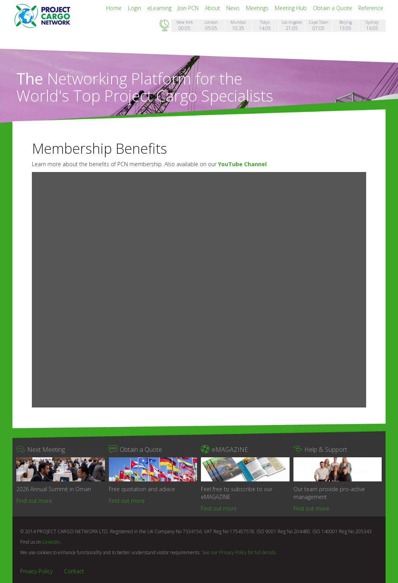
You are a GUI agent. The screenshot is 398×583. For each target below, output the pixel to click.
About (213, 8)
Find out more (34, 500)
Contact (74, 571)
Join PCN (189, 8)
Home (114, 8)
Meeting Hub (291, 8)
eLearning (160, 8)
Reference (370, 8)
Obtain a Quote (333, 8)
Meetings (258, 8)
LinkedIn (51, 542)
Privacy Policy (36, 571)
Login (135, 8)
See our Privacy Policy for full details (239, 552)
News (233, 8)
